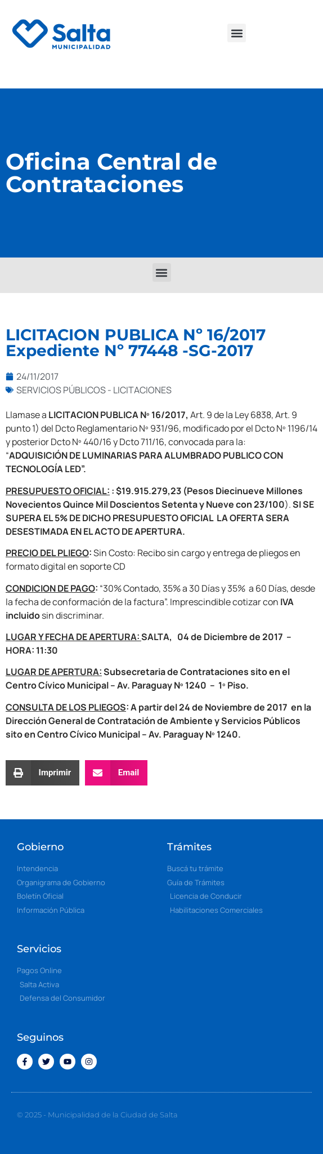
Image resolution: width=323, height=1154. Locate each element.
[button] (236, 33)
